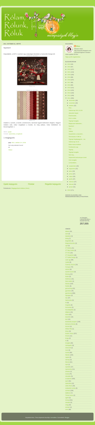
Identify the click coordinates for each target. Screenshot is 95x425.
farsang (67, 274)
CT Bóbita (68, 248)
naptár (67, 357)
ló (65, 340)
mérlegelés (68, 345)
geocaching (68, 288)
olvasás (67, 371)
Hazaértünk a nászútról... (76, 134)
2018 (69, 79)
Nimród (67, 362)
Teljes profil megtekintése (72, 57)
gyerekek (68, 291)
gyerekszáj (68, 293)
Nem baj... (72, 155)
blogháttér (68, 241)
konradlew (53, 417)
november (72, 103)
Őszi (70, 129)
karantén (68, 317)
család (67, 262)
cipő (66, 245)
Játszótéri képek (73, 113)
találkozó (68, 393)
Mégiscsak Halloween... (76, 123)
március (71, 181)
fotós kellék (68, 281)
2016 (69, 85)
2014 (69, 90)
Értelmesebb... (73, 115)
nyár (66, 364)
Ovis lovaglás (73, 160)
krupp (67, 338)
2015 (69, 87)
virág (66, 405)
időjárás (67, 312)
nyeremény (12, 134)
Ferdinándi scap (73, 147)
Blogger (67, 417)
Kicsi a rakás (72, 118)
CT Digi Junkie (69, 250)
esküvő (67, 269)
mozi (66, 350)
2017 (69, 82)
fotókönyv (68, 279)
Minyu (78, 46)
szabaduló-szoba (70, 388)
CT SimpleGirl (69, 255)
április (71, 179)
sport (66, 381)
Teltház (71, 131)
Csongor (67, 267)
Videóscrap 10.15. (74, 142)
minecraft (68, 347)
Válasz (10, 150)
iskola (67, 314)
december (72, 100)
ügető (67, 397)
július (70, 171)
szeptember (72, 166)
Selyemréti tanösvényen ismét (77, 157)
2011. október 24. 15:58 (19, 142)
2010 (69, 190)
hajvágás (68, 295)
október (71, 105)
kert (66, 319)
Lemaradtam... (73, 162)
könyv (67, 331)
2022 (69, 69)
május (71, 176)
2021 (69, 72)
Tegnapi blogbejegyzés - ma (77, 139)
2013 (69, 93)
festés (67, 276)
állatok (67, 231)
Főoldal (31, 184)
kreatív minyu (69, 333)
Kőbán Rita (68, 329)
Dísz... (70, 108)
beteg (67, 238)
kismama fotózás (70, 324)
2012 (69, 95)
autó (66, 233)
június (71, 174)
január (71, 187)
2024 (69, 64)
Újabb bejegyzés (10, 184)
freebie (67, 286)
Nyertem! (71, 126)
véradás (67, 402)
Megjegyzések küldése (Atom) (20, 188)
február (71, 184)
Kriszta (67, 336)
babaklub (68, 236)
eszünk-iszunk (69, 271)
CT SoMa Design (70, 257)
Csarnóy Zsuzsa (70, 264)
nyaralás (67, 367)
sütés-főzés (68, 385)
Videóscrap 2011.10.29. (76, 110)
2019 (69, 77)
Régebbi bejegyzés (53, 184)
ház (66, 298)
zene (66, 409)
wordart (67, 407)
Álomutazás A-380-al (75, 136)
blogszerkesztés (70, 243)
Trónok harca (69, 395)
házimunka (68, 300)
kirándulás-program (71, 321)
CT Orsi (67, 252)
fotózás (67, 283)
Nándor (67, 355)
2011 (69, 98)
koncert (67, 326)
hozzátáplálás (69, 309)
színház (67, 390)
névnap (67, 359)
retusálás (68, 376)
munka (67, 352)
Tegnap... (71, 149)
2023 (69, 66)
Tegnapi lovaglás (74, 121)
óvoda (67, 374)
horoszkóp (68, 307)
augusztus (72, 168)
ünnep (67, 400)
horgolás (67, 305)
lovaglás (67, 343)
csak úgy (68, 260)
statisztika (68, 383)
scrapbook (19, 134)
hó (66, 302)
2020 (69, 74)
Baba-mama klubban (75, 144)
